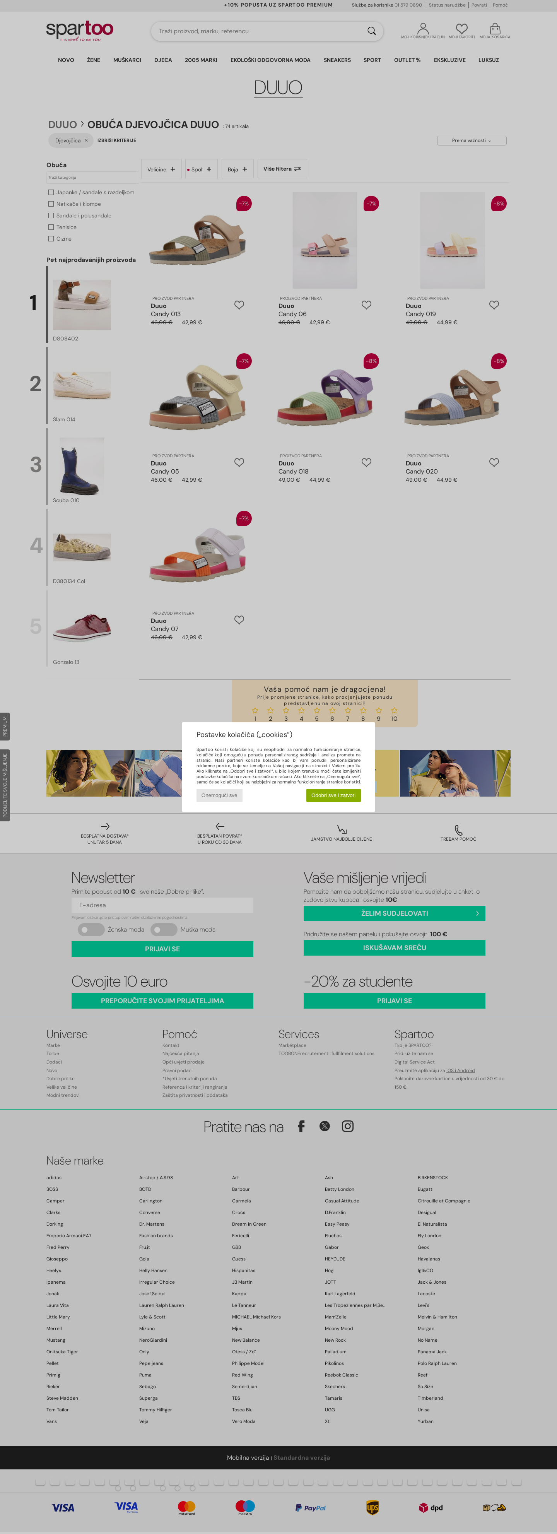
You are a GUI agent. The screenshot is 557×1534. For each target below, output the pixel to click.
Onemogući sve (219, 795)
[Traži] (371, 31)
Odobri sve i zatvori (333, 795)
